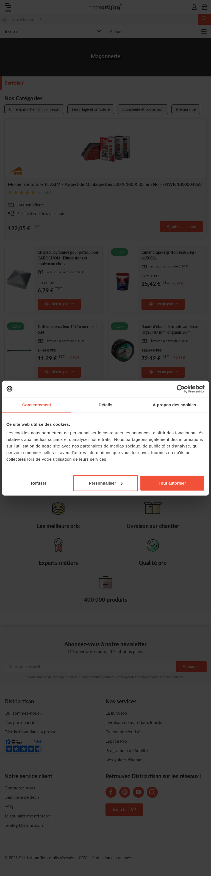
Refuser (38, 483)
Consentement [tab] (36, 404)
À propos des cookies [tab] (174, 404)
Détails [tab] (105, 404)
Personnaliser (106, 483)
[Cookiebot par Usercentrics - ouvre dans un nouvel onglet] (181, 389)
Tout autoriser (172, 483)
